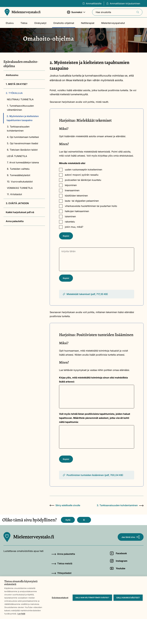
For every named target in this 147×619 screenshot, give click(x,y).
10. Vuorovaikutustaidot (20, 181)
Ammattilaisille (92, 3)
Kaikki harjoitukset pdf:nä (20, 212)
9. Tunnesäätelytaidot (18, 175)
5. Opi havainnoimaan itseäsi (22, 143)
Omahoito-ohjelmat (63, 23)
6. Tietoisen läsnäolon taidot (22, 149)
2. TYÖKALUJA (14, 93)
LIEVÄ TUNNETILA (17, 156)
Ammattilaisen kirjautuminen (123, 3)
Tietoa (24, 23)
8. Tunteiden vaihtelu (18, 168)
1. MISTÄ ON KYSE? (16, 84)
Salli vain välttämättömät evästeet (92, 598)
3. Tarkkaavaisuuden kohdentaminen (18, 128)
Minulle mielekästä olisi (72, 163)
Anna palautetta (15, 221)
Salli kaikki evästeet (128, 597)
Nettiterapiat (87, 23)
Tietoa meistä (61, 563)
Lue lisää (21, 613)
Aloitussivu (12, 75)
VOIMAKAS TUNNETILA (20, 187)
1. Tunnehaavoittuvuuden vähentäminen (20, 107)
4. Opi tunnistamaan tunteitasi (23, 137)
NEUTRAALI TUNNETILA (20, 99)
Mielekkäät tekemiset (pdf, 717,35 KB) (85, 294)
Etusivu (10, 23)
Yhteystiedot (61, 573)
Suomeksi (76, 13)
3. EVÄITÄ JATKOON (17, 203)
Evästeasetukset (60, 597)
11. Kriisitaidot (14, 194)
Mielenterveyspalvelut (113, 23)
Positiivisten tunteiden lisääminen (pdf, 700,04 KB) (93, 475)
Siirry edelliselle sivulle (65, 505)
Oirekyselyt (40, 23)
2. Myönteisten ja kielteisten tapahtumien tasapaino (23, 118)
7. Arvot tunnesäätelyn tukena (23, 162)
